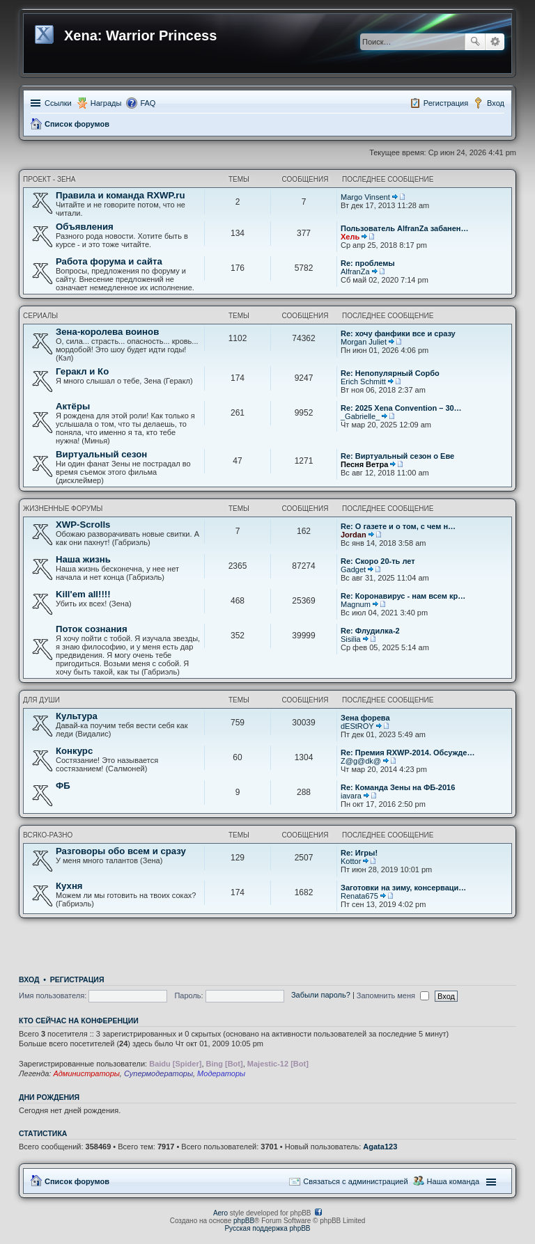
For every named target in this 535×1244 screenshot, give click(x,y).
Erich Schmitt (363, 381)
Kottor (351, 861)
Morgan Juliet (364, 342)
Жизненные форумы (62, 508)
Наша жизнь (83, 559)
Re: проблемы (368, 263)
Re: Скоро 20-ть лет (378, 561)
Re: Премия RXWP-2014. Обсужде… (407, 752)
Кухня (69, 886)
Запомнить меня (393, 995)
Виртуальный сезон (101, 454)
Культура (77, 716)
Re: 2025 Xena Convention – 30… (401, 408)
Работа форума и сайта (109, 261)
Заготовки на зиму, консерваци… (403, 887)
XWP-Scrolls (83, 524)
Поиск (475, 41)
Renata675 (359, 896)
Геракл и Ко (82, 371)
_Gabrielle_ (360, 416)
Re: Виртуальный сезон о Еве (397, 456)
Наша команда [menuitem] (453, 1181)
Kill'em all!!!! (83, 594)
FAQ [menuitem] (147, 103)
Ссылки (58, 103)
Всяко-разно (47, 835)
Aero (220, 1213)
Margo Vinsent (365, 197)
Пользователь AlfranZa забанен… (405, 228)
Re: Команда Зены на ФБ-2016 (398, 787)
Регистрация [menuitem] (446, 103)
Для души (41, 700)
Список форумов (77, 124)
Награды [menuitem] (106, 103)
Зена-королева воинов (107, 331)
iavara (351, 796)
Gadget (353, 569)
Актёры (73, 406)
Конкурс (74, 751)
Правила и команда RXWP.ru (120, 195)
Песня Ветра (364, 464)
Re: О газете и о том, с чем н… (398, 526)
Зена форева (365, 718)
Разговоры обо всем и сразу (121, 851)
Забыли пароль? (320, 995)
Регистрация (77, 979)
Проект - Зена (49, 179)
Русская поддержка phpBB (267, 1228)
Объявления (85, 226)
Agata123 (380, 1146)
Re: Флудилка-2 (370, 631)
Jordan (353, 534)
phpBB (243, 1221)
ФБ (63, 785)
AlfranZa (355, 271)
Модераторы (221, 1073)
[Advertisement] (267, 942)
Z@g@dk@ (361, 761)
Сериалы (40, 316)
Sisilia (351, 639)
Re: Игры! (359, 853)
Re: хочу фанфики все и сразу (398, 333)
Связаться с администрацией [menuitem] (355, 1181)
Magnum (356, 604)
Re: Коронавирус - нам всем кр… (403, 596)
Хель (350, 237)
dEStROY (357, 726)
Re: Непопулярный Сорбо (390, 373)
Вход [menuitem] (495, 103)
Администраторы (86, 1073)
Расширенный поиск (495, 41)
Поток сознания (91, 629)
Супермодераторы (158, 1073)
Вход (29, 979)
